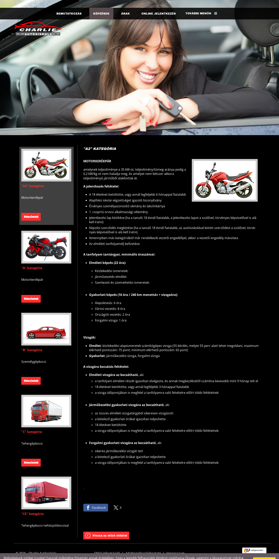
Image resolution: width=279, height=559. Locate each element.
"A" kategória (31, 260)
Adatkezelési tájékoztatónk (152, 554)
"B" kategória (31, 342)
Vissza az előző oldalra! (109, 527)
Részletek (31, 209)
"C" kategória (31, 424)
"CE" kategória (32, 506)
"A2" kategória (32, 178)
